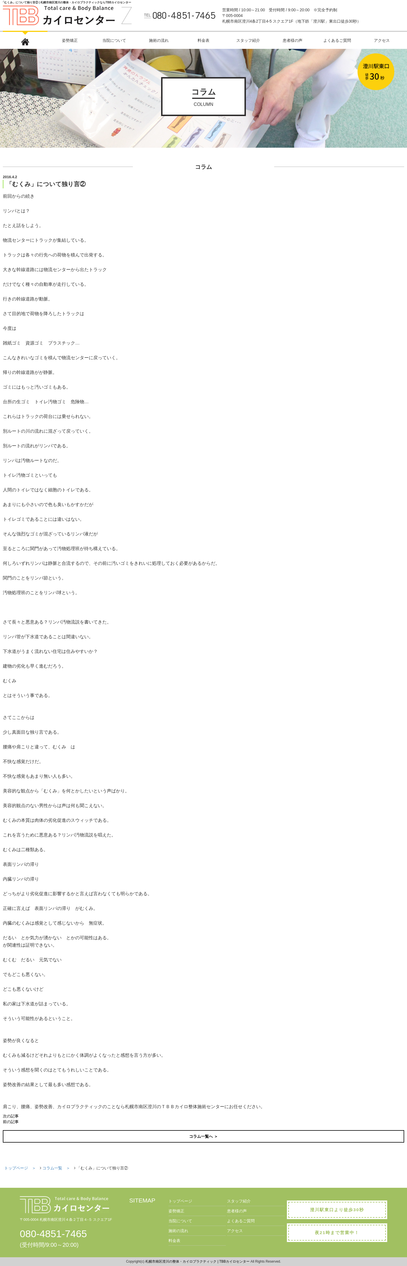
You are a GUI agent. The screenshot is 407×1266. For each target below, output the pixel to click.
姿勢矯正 (70, 40)
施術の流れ (159, 40)
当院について (114, 40)
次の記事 (11, 1116)
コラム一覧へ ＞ (203, 1136)
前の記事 (11, 1121)
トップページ (180, 1201)
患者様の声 (292, 40)
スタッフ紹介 (248, 40)
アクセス (382, 40)
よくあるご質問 (337, 40)
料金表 (203, 40)
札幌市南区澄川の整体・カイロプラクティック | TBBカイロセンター (197, 1261)
